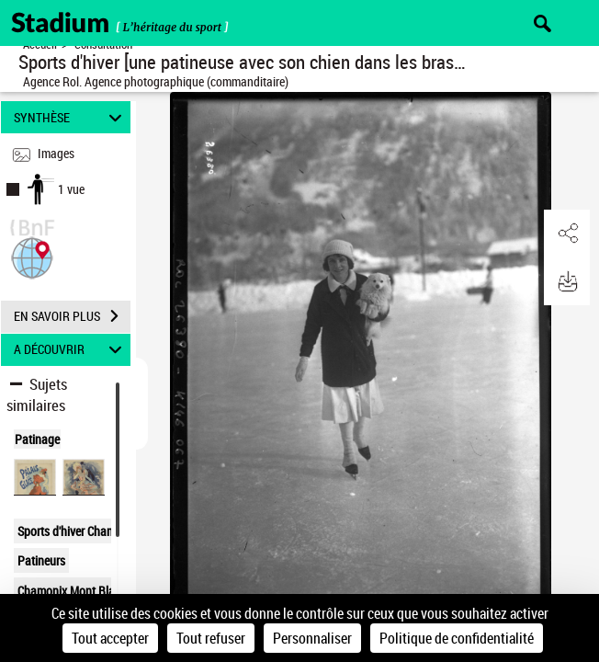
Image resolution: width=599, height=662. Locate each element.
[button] (32, 256)
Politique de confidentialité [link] (456, 638)
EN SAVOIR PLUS (72, 316)
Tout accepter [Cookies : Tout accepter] (110, 638)
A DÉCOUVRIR (71, 350)
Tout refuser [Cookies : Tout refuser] (210, 638)
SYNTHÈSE (71, 117)
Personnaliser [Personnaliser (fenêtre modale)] (312, 638)
